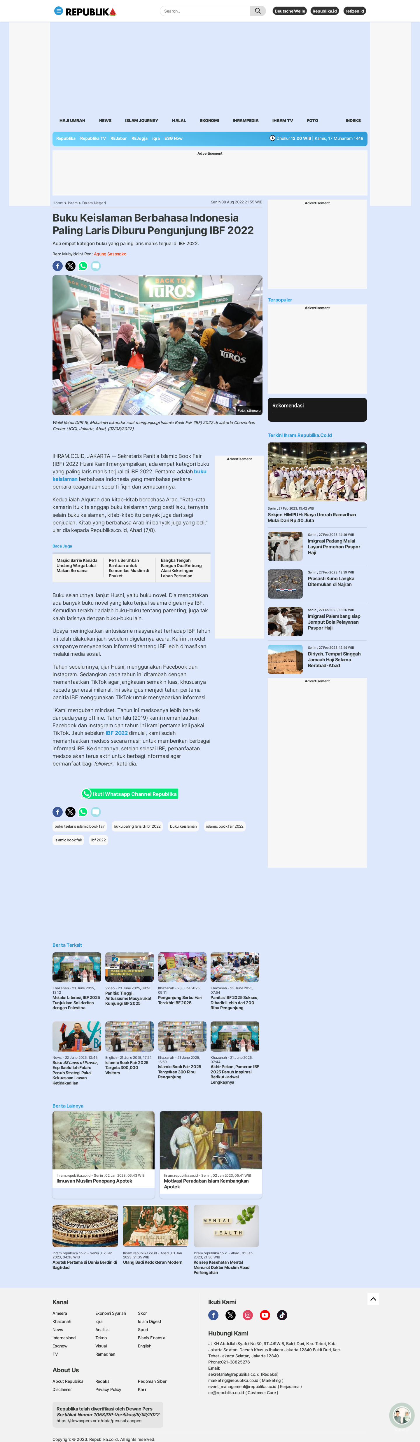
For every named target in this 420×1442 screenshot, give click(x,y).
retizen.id (355, 10)
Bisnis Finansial (152, 1337)
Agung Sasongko (110, 253)
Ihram (73, 202)
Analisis (102, 1329)
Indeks (353, 120)
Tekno (101, 1337)
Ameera (59, 1313)
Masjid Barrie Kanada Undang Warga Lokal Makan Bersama (77, 565)
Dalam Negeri (94, 202)
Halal (179, 120)
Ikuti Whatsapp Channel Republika (130, 794)
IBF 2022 (117, 733)
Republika (66, 138)
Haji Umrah (72, 120)
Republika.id (325, 10)
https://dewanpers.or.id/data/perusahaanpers (100, 1420)
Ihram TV (282, 120)
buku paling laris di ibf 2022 (137, 826)
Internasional (64, 1337)
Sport (143, 1329)
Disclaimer (62, 1389)
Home (57, 202)
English (144, 1345)
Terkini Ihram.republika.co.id (300, 435)
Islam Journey (141, 120)
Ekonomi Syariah (110, 1313)
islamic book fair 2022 (225, 826)
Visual (101, 1345)
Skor (142, 1313)
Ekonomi (209, 120)
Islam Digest (149, 1321)
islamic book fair (68, 840)
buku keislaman (183, 826)
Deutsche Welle (290, 10)
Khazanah (61, 1321)
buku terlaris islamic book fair (80, 826)
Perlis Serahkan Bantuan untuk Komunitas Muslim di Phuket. (129, 568)
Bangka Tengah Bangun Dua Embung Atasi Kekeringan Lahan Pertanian (181, 568)
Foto (312, 120)
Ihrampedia (246, 120)
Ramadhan (105, 1354)
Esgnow (60, 1345)
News (105, 120)
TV (55, 1354)
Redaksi (103, 1381)
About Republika (67, 1381)
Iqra (99, 1321)
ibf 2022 (98, 840)
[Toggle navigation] (58, 10)
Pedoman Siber (152, 1381)
